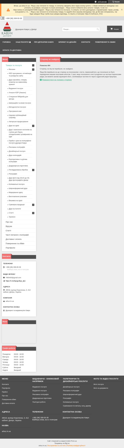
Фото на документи (101, 388)
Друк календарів (15, 155)
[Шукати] (98, 29)
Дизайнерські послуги (17, 151)
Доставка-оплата (8, 403)
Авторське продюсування (18, 122)
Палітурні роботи (38, 402)
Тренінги (12, 217)
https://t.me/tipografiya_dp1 (16, 281)
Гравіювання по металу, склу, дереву (77, 406)
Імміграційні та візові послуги (20, 103)
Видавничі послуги (16, 88)
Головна (7, 42)
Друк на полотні (15, 209)
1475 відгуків (102, 2)
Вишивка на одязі (15, 200)
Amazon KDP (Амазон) (17, 93)
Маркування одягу (16, 192)
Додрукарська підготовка (18, 166)
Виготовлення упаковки (18, 196)
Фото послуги (99, 384)
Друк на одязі (14, 126)
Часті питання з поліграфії (17, 235)
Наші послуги (22, 42)
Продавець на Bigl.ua (62, 443)
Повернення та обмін (105, 42)
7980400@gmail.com (13, 278)
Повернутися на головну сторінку (57, 80)
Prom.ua (74, 441)
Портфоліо (10, 248)
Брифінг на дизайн (67, 42)
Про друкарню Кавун (44, 42)
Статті (11, 213)
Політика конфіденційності (76, 445)
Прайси (5, 392)
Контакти (85, 42)
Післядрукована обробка (18, 170)
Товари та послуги (14, 65)
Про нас (9, 222)
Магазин (12, 69)
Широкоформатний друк (18, 188)
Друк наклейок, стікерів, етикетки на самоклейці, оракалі (18, 82)
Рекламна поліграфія (17, 147)
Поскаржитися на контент (56, 445)
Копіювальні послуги (16, 184)
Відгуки (9, 226)
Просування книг (15, 111)
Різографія (13, 174)
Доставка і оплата (13, 239)
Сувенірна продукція (17, 205)
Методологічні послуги (17, 107)
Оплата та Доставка (12, 50)
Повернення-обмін (9, 399)
